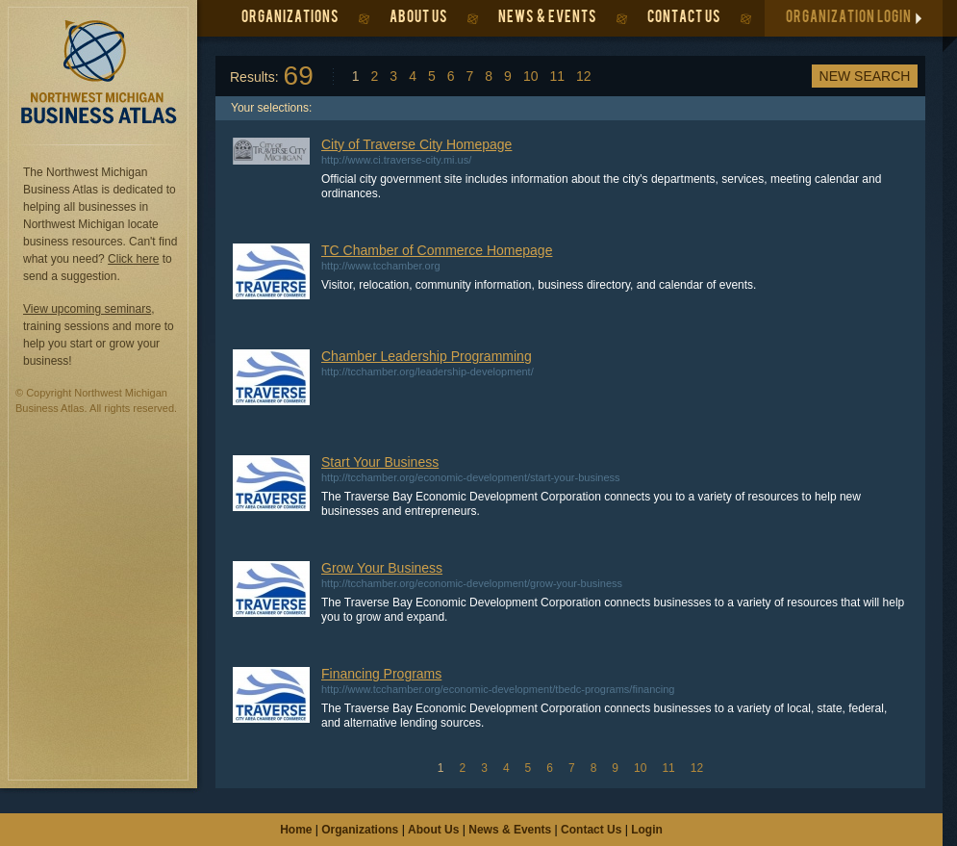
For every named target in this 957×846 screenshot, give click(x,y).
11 (557, 76)
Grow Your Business (381, 568)
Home (296, 829)
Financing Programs (381, 673)
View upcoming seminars (87, 309)
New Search (865, 76)
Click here (133, 259)
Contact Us (591, 829)
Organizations (359, 829)
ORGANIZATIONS (290, 18)
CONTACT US (684, 18)
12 (584, 76)
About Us (433, 829)
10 (531, 76)
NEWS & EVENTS (547, 18)
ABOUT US (419, 18)
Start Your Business (380, 462)
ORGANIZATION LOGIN (849, 18)
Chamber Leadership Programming (426, 356)
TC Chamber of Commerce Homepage (436, 250)
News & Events (509, 829)
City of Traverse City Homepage (416, 144)
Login (647, 829)
